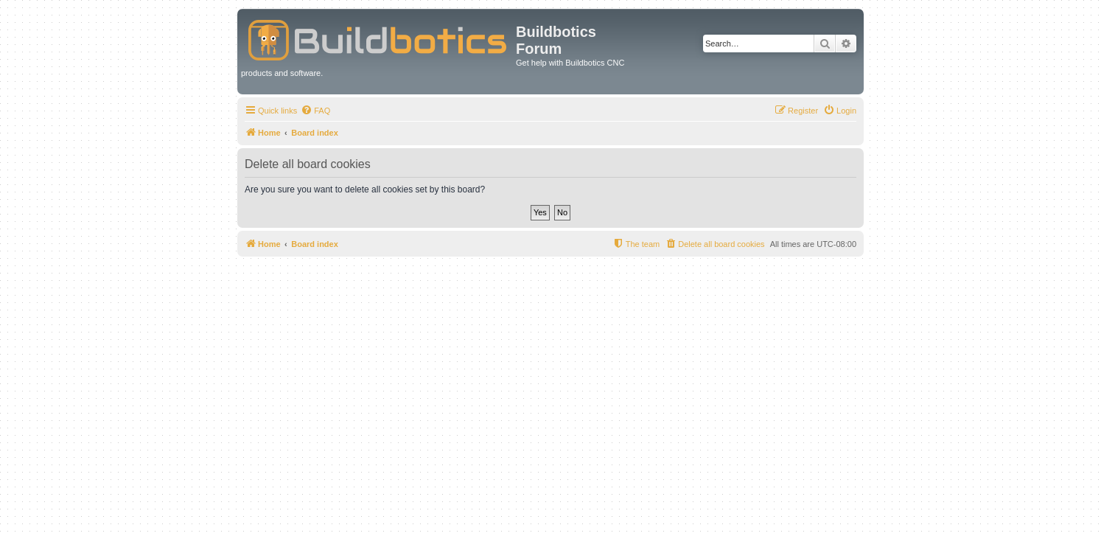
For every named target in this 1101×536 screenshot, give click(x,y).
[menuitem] (315, 110)
